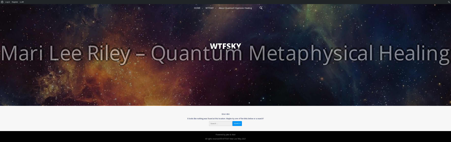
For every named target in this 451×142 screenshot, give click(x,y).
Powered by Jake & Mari (225, 134)
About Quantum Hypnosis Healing (235, 8)
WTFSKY (210, 8)
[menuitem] (2, 2)
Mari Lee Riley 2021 (238, 139)
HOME (197, 8)
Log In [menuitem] (7, 2)
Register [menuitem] (15, 2)
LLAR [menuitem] (22, 2)
